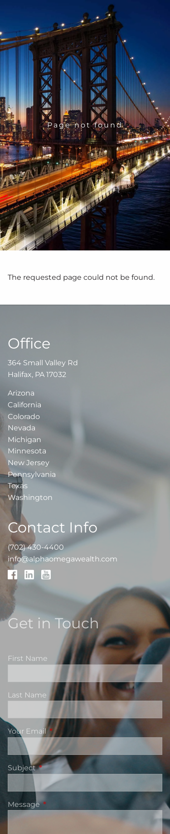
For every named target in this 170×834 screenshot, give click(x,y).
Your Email (65, 731)
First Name (28, 658)
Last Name (27, 695)
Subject (60, 767)
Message (62, 804)
